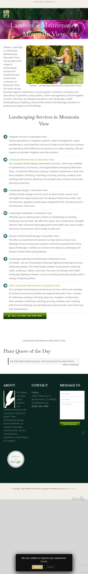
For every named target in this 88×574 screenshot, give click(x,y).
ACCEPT (37, 567)
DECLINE (50, 567)
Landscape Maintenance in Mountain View (31, 159)
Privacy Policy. (71, 488)
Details (44, 561)
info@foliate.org (50, 2)
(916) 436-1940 (40, 406)
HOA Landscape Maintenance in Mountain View (34, 285)
